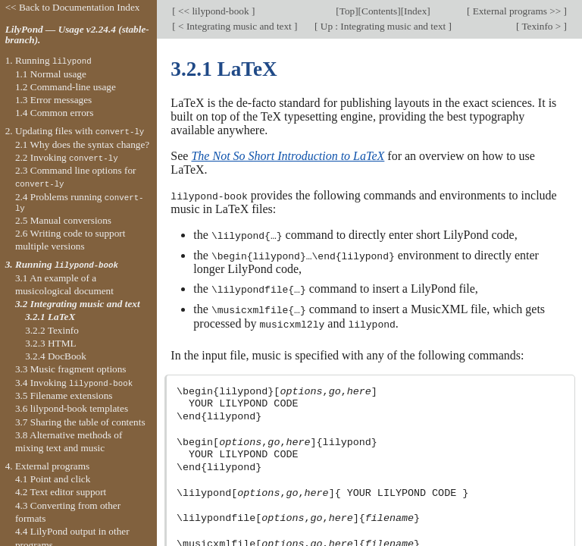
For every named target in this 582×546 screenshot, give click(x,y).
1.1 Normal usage (50, 74)
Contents (379, 11)
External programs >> (516, 11)
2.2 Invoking (66, 157)
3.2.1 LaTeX (50, 316)
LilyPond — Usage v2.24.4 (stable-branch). (77, 35)
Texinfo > (541, 26)
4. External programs (47, 466)
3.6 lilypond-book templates (71, 408)
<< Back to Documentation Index (72, 7)
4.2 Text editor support (60, 491)
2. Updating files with (75, 130)
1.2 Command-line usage (65, 87)
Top (347, 11)
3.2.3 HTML (50, 343)
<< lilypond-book (214, 11)
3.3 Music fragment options (71, 369)
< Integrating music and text (235, 26)
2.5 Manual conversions (63, 220)
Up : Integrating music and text (383, 26)
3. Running (61, 264)
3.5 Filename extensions (64, 395)
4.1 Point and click (52, 479)
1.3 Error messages (53, 99)
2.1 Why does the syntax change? (82, 144)
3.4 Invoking (74, 382)
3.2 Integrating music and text (77, 303)
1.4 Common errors (54, 112)
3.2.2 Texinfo (52, 330)
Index (415, 11)
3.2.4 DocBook (55, 356)
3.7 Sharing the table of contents (80, 422)
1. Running (48, 60)
